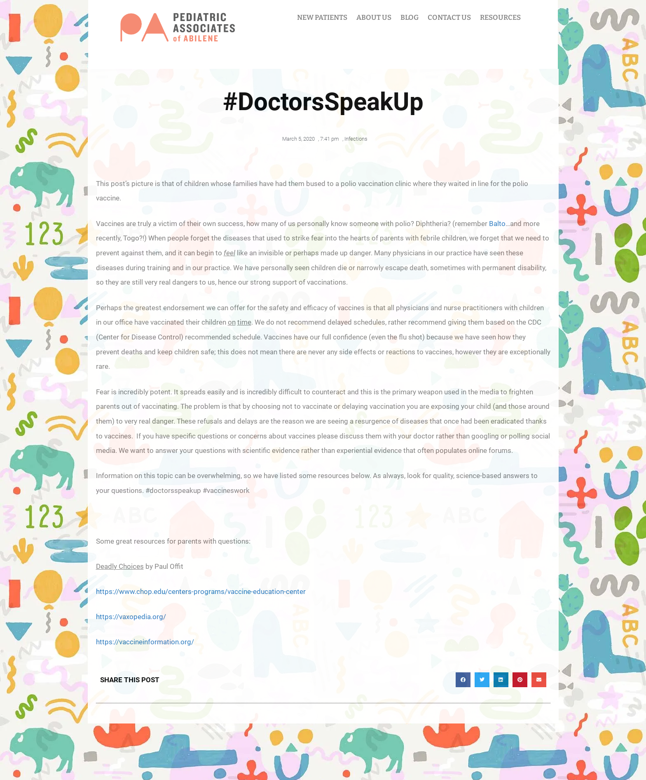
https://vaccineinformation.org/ (145, 642)
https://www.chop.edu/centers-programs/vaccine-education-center (201, 591)
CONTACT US (449, 17)
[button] (463, 679)
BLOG (409, 17)
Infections (355, 139)
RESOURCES (500, 17)
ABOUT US (373, 17)
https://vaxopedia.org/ (131, 617)
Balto (497, 223)
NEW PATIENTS (322, 17)
